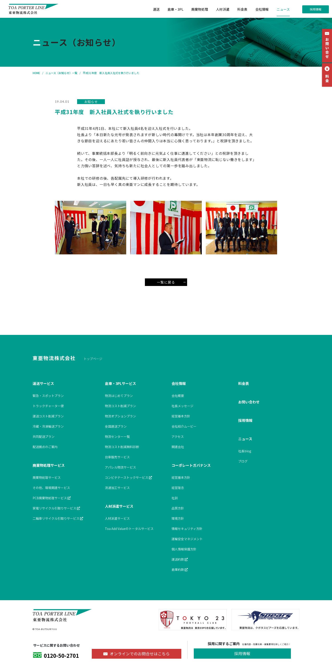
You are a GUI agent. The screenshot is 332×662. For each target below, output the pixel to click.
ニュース (283, 9)
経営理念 (178, 487)
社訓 (175, 498)
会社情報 (262, 9)
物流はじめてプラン (119, 395)
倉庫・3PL (175, 9)
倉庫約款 (180, 569)
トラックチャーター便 (48, 406)
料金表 (242, 9)
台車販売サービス (117, 457)
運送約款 (180, 559)
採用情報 (315, 9)
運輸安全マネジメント (187, 539)
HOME (36, 73)
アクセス (178, 436)
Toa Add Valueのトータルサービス (129, 528)
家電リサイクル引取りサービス (56, 508)
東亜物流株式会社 (54, 357)
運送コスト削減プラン (48, 416)
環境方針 (178, 518)
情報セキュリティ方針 (187, 528)
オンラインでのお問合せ (140, 653)
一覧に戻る (171, 282)
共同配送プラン (43, 436)
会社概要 (178, 395)
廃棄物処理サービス (49, 465)
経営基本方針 (181, 416)
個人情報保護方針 (184, 549)
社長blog (244, 451)
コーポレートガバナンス (191, 465)
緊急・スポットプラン (48, 395)
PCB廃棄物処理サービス (52, 498)
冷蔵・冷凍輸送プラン (48, 426)
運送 (156, 9)
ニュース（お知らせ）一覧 (61, 73)
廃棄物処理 (199, 9)
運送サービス (43, 383)
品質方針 (178, 508)
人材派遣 (222, 9)
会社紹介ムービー (184, 426)
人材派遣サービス (119, 506)
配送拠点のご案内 (45, 447)
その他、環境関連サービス (51, 487)
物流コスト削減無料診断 (122, 447)
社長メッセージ (182, 406)
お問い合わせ (249, 401)
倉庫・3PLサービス (120, 383)
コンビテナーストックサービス (128, 477)
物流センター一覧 (117, 436)
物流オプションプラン (120, 416)
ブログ (243, 461)
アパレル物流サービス (120, 467)
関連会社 (178, 447)
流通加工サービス (117, 487)
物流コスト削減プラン (120, 406)
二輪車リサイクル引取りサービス (58, 518)
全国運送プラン (116, 426)
